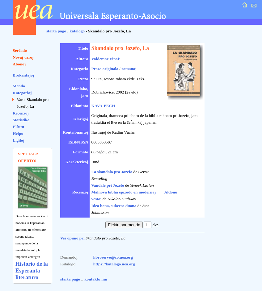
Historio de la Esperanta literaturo (31, 271)
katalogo (77, 31)
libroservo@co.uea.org (113, 257)
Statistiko (21, 120)
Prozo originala (104, 68)
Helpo (18, 133)
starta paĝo (56, 31)
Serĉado (20, 50)
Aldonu (170, 192)
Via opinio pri (72, 238)
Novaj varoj (23, 57)
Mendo (19, 86)
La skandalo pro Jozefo (111, 171)
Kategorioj (22, 92)
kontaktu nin (95, 279)
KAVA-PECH (103, 105)
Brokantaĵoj (23, 75)
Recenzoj (21, 113)
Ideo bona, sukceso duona (113, 205)
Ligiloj (18, 140)
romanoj (129, 68)
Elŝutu (18, 126)
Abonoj (19, 64)
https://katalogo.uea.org (114, 264)
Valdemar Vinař (105, 58)
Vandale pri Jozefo (107, 185)
